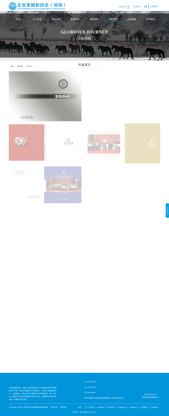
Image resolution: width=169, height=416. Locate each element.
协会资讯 (56, 19)
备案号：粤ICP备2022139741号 (84, 412)
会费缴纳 (154, 6)
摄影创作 (93, 19)
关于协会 (37, 19)
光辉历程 (112, 19)
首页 (18, 19)
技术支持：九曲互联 (59, 407)
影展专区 (75, 19)
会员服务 (131, 19)
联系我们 (150, 19)
